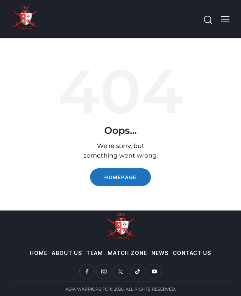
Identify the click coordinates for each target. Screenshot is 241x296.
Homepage (120, 177)
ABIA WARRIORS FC (87, 289)
